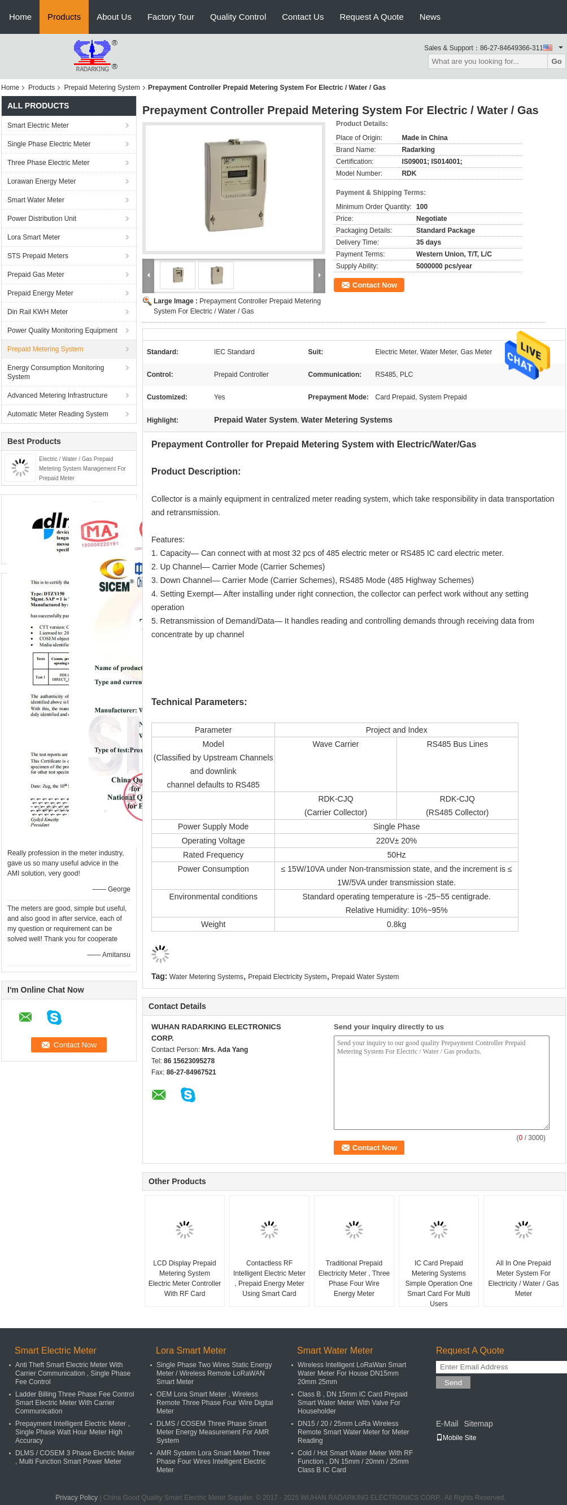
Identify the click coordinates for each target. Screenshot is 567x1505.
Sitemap (478, 1423)
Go (556, 61)
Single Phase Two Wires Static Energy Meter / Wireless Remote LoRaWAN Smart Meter (214, 1373)
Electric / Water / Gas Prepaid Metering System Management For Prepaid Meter (82, 468)
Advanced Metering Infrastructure (57, 395)
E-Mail (447, 1423)
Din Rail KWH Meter (37, 312)
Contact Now (374, 285)
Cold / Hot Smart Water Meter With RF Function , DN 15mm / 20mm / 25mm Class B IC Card (355, 1461)
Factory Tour (170, 16)
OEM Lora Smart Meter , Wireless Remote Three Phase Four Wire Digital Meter (214, 1402)
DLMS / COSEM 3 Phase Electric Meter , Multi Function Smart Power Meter (74, 1457)
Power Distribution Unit (41, 219)
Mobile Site (456, 1438)
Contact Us (303, 16)
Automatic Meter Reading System (57, 414)
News (430, 16)
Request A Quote (371, 16)
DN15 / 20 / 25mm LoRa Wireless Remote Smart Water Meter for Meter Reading (353, 1432)
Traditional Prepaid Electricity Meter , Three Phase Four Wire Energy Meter (354, 1278)
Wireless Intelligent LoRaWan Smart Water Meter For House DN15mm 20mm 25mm (352, 1373)
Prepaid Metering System (102, 88)
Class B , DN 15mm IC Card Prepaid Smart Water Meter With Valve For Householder (353, 1402)
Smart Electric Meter (38, 125)
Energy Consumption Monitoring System (55, 372)
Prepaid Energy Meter (40, 293)
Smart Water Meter (35, 200)
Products (64, 16)
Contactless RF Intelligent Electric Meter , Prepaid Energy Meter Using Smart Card (269, 1278)
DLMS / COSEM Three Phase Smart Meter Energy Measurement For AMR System (212, 1432)
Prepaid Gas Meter (35, 275)
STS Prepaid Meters (37, 256)
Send (453, 1382)
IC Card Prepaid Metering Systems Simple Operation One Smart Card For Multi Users (439, 1283)
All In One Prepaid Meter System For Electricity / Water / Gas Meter (524, 1278)
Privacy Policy (76, 1498)
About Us (114, 16)
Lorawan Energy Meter (41, 181)
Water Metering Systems (206, 977)
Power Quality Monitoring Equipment (62, 330)
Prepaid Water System (365, 977)
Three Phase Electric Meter (48, 163)
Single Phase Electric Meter (48, 144)
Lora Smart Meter (33, 237)
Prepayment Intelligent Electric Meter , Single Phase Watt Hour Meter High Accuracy (72, 1432)
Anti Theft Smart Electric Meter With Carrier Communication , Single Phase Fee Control (72, 1373)
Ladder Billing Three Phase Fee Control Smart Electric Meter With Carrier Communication (74, 1402)
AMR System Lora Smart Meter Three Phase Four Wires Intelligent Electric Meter (213, 1461)
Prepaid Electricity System (287, 977)
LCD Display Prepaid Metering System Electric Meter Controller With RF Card (185, 1278)
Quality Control (238, 16)
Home (20, 16)
